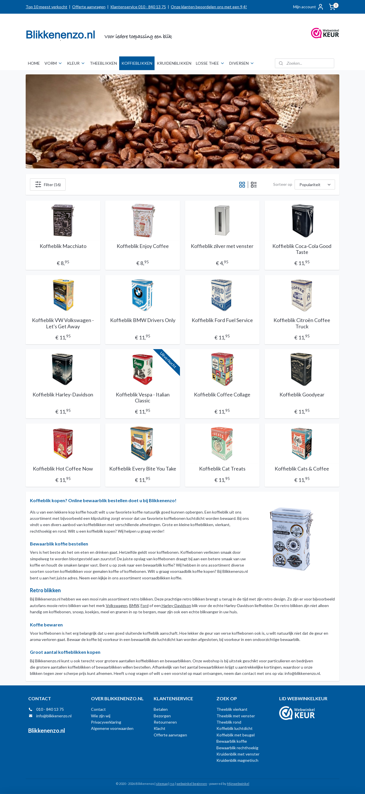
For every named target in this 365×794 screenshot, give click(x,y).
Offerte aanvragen (89, 6)
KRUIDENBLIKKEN (174, 63)
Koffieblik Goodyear (302, 395)
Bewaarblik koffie (231, 741)
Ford (145, 605)
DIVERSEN (241, 63)
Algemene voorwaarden (112, 728)
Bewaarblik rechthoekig (237, 747)
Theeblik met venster (235, 715)
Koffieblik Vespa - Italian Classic (143, 398)
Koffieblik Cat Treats (222, 469)
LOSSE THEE (210, 63)
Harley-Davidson (176, 605)
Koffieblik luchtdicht (234, 728)
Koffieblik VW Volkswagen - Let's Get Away (63, 323)
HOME (34, 63)
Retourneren (165, 722)
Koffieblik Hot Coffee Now (63, 469)
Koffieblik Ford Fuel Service (222, 320)
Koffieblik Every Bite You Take (142, 469)
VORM (53, 63)
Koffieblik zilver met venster (222, 246)
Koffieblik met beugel (235, 734)
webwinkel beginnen (192, 783)
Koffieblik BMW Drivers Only (142, 320)
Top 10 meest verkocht (46, 6)
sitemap (162, 783)
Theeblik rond (228, 722)
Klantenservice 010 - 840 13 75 (138, 6)
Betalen (161, 709)
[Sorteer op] (315, 184)
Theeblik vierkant (232, 709)
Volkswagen (116, 605)
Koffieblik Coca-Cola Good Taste (302, 249)
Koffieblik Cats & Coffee (302, 469)
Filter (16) (48, 184)
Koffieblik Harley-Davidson (63, 395)
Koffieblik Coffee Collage (222, 395)
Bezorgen (162, 715)
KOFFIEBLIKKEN (136, 63)
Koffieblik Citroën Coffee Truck (302, 323)
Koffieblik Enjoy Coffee (143, 246)
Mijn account (308, 6)
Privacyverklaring (106, 722)
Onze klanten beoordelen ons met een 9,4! (209, 6)
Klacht (159, 728)
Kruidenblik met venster (237, 754)
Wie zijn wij (100, 715)
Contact (98, 709)
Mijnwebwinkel (238, 783)
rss (172, 783)
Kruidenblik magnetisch (237, 760)
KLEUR (76, 63)
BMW (134, 605)
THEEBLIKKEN (103, 63)
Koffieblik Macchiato (63, 246)
